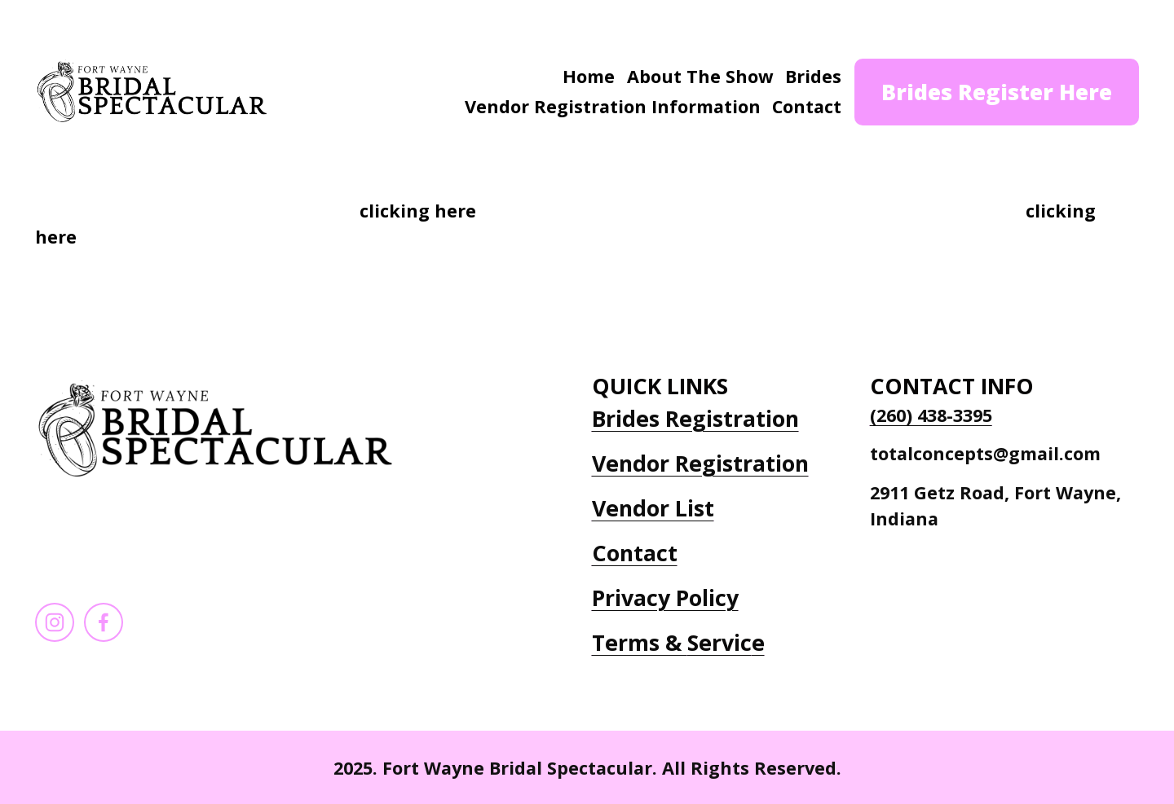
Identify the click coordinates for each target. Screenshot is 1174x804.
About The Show (700, 76)
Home (589, 76)
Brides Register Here (996, 92)
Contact (806, 106)
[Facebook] (103, 622)
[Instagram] (54, 622)
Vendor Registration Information (613, 106)
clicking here (418, 210)
